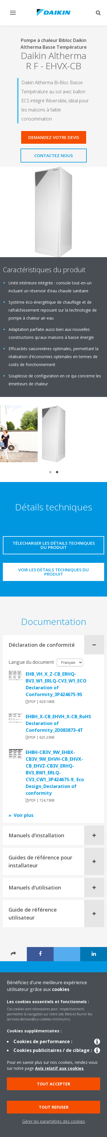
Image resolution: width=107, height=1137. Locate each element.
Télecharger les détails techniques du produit (54, 545)
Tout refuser (53, 1107)
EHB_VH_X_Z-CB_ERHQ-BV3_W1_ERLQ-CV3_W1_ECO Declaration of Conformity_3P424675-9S (56, 684)
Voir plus (23, 815)
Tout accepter (53, 1084)
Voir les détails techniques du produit (53, 572)
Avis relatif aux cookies (59, 1068)
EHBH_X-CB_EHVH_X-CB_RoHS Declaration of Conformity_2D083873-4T (58, 723)
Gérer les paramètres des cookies (53, 1121)
